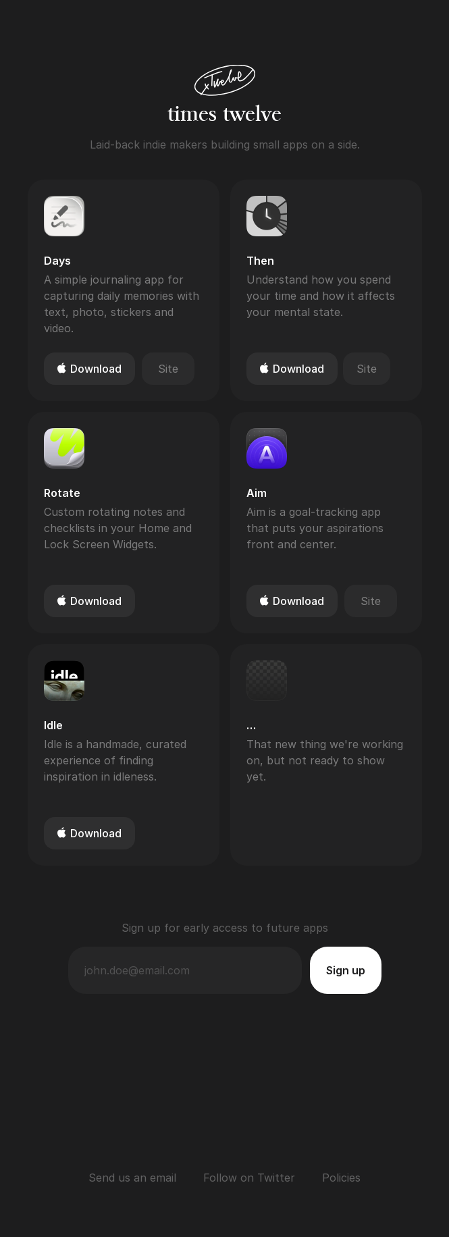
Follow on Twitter (249, 1177)
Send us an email (132, 1177)
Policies (341, 1177)
